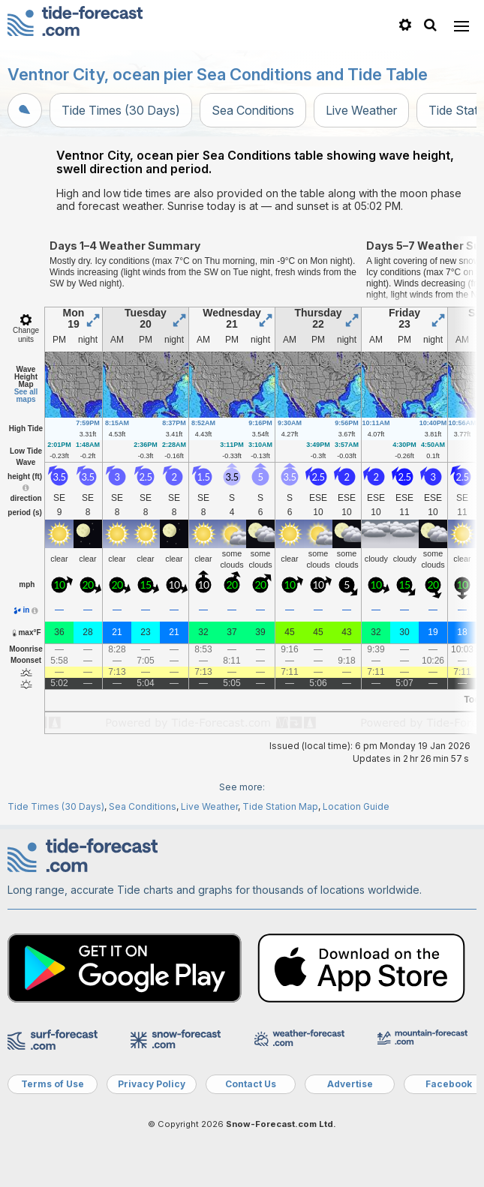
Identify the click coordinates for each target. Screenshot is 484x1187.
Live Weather (361, 110)
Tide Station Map (280, 806)
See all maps (26, 395)
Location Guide (356, 806)
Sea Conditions (253, 110)
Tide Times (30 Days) (121, 110)
